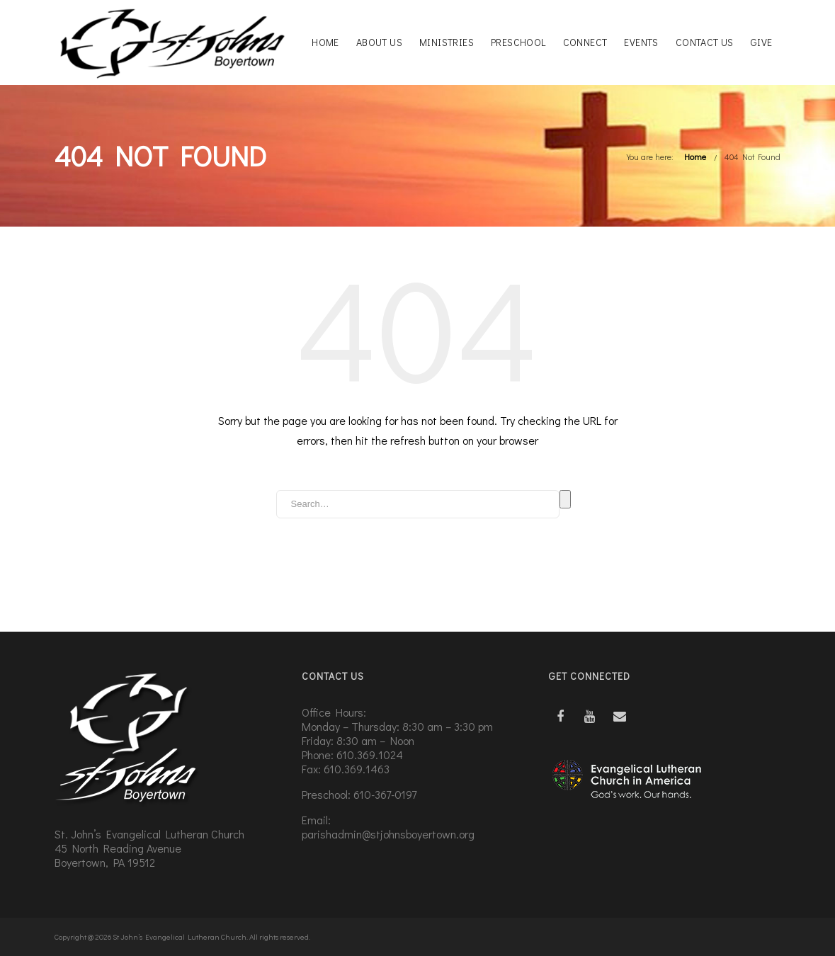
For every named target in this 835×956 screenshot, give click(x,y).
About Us (379, 42)
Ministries (446, 42)
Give (762, 42)
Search (565, 499)
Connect (585, 42)
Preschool (518, 42)
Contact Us (705, 42)
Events (641, 42)
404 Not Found (752, 156)
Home (325, 42)
